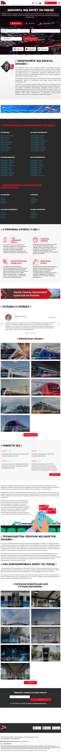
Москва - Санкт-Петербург (7, 135)
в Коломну (3, 201)
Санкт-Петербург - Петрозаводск (39, 140)
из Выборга (33, 212)
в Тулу (2, 198)
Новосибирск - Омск (6, 167)
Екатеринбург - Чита (35, 170)
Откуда (2, 27)
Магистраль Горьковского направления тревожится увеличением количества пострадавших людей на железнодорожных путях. (15, 466)
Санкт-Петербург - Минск (37, 145)
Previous (2, 323)
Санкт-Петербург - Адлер (37, 150)
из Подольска (34, 199)
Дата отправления (6, 35)
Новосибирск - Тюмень (7, 175)
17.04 (2, 41)
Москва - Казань (5, 139)
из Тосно (32, 216)
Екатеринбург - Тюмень (36, 164)
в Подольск (4, 203)
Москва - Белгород (5, 144)
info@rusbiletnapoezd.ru (8, 741)
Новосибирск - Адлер (6, 164)
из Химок (32, 198)
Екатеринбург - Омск (35, 167)
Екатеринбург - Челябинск (37, 165)
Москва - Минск (5, 140)
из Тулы (32, 203)
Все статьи (30, 682)
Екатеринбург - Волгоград (37, 175)
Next (58, 323)
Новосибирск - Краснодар (7, 162)
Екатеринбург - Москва (36, 160)
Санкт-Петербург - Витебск (37, 142)
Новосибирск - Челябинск (7, 172)
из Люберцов (33, 201)
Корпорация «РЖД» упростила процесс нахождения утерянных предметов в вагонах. (15, 455)
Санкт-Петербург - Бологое (37, 139)
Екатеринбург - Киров (36, 172)
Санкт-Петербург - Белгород (37, 149)
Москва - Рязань (5, 150)
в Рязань (3, 199)
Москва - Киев (4, 145)
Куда (32, 27)
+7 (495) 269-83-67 (6, 743)
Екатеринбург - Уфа (35, 174)
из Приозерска (34, 214)
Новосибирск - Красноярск (8, 165)
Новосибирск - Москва (7, 160)
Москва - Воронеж (5, 137)
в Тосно (3, 216)
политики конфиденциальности (36, 700)
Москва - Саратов (5, 149)
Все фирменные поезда (30, 434)
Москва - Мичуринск (6, 147)
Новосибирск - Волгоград (7, 174)
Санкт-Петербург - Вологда (37, 144)
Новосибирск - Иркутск (7, 169)
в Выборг (3, 212)
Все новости (55, 474)
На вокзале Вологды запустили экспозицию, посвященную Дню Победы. (43, 455)
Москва (2, 33)
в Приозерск (4, 214)
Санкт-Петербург (9, 33)
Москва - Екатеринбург (7, 142)
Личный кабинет (51, 3)
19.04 (8, 41)
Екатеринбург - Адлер (36, 162)
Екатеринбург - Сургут (36, 169)
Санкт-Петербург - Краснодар (38, 147)
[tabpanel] (30, 322)
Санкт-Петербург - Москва (37, 135)
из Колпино (33, 217)
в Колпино (3, 217)
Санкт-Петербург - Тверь (36, 137)
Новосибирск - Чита (6, 170)
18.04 (5, 41)
